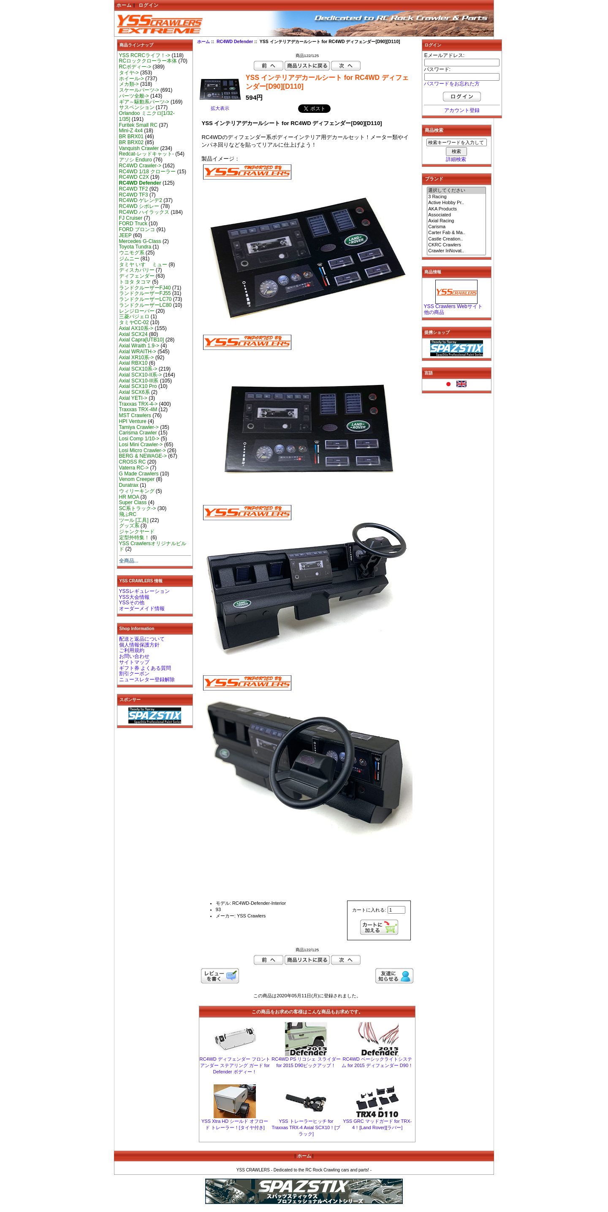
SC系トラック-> (137, 508)
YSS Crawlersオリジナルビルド (152, 546)
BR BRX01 (131, 136)
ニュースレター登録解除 (147, 679)
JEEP (125, 235)
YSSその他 (131, 603)
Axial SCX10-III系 (139, 381)
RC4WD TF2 (133, 189)
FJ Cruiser (131, 218)
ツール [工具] (134, 520)
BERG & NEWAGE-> (143, 456)
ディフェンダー (137, 276)
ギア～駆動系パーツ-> (144, 102)
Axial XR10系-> (136, 357)
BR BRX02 (131, 142)
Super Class (133, 502)
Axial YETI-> (133, 398)
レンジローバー (137, 311)
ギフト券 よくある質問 (145, 668)
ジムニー (129, 259)
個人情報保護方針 (139, 645)
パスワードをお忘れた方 (452, 84)
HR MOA (129, 497)
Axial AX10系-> (136, 328)
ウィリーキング (137, 491)
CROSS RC (132, 462)
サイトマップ (134, 662)
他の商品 (434, 312)
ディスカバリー (137, 270)
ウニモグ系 (131, 253)
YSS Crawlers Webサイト (453, 306)
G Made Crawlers (139, 474)
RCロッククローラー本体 (148, 61)
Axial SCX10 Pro (138, 386)
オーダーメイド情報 (142, 608)
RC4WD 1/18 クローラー (147, 172)
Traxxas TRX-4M (138, 409)
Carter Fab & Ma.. (456, 233)
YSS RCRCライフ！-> (145, 55)
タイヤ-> (129, 73)
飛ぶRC (127, 514)
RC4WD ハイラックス (144, 212)
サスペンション (137, 107)
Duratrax (128, 485)
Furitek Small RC (138, 125)
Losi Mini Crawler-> (141, 445)
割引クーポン (134, 674)
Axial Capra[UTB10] (141, 340)
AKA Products (456, 209)
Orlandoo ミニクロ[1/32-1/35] (147, 116)
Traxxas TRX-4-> (138, 404)
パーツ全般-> (134, 96)
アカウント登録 (462, 110)
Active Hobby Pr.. (456, 203)
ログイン (148, 5)
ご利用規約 (131, 650)
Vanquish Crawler (139, 148)
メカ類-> (129, 84)
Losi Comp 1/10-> (139, 439)
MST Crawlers (135, 415)
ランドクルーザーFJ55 (145, 293)
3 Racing (456, 197)
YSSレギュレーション (144, 591)
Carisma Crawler (138, 433)
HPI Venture (133, 421)
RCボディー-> (135, 67)
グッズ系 (129, 526)
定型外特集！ (134, 537)
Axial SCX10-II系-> (140, 375)
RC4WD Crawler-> (140, 166)
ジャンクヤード (137, 532)
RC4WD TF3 (133, 195)
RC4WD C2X (134, 177)
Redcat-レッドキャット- (146, 154)
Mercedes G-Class (140, 241)
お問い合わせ (134, 656)
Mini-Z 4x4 (131, 131)
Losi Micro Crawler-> (142, 450)
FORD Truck (133, 224)
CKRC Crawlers (456, 245)
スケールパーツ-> (139, 90)
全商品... (128, 561)
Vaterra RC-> (134, 468)
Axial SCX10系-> (138, 369)
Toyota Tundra (135, 247)
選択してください (456, 190)
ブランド (434, 178)
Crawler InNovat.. (456, 251)
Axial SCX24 (133, 334)
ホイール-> (131, 79)
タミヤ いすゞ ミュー (143, 265)
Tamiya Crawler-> (139, 427)
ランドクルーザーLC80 (145, 305)
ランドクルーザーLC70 (145, 299)
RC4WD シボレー (139, 206)
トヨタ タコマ (135, 282)
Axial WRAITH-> (137, 352)
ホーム (124, 5)
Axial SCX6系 (134, 392)
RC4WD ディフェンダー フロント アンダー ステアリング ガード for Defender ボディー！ (234, 1065)
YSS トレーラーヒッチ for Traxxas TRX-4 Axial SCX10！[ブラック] (306, 1127)
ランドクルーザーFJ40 (145, 288)
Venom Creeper (137, 479)
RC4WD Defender (235, 41)
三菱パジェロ (134, 316)
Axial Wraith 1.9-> (139, 346)
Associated (456, 215)
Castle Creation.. (456, 239)
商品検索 (434, 130)
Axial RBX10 (133, 363)
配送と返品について (142, 639)
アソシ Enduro (135, 160)
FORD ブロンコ (137, 229)
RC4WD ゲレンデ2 (140, 200)
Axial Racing (456, 221)
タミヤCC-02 (134, 322)
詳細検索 (456, 159)
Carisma (456, 227)
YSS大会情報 (134, 597)
